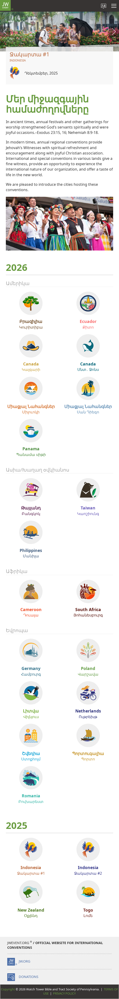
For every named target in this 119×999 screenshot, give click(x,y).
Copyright (8, 989)
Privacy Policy (64, 993)
